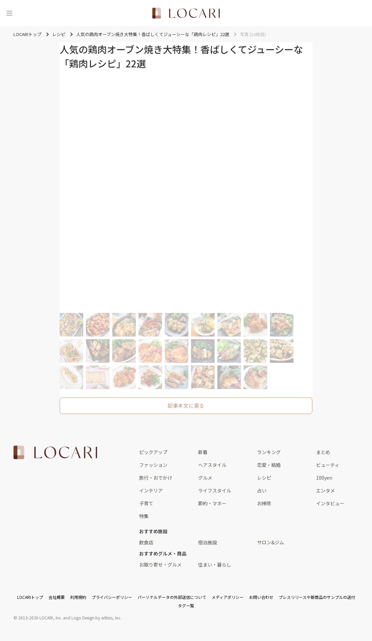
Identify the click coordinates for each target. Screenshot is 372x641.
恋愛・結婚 (269, 464)
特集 (144, 516)
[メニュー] (9, 13)
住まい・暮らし (214, 564)
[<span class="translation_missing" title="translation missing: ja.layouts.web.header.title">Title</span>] (186, 13)
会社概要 (57, 597)
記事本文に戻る (186, 405)
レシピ (264, 477)
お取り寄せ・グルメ (160, 564)
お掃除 (264, 503)
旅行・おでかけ (155, 477)
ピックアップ (153, 452)
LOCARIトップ (30, 597)
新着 (203, 452)
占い (262, 490)
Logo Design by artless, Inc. (96, 617)
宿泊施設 (207, 542)
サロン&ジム (270, 542)
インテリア (151, 490)
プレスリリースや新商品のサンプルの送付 (317, 597)
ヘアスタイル (212, 464)
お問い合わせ (261, 597)
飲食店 (146, 542)
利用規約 (78, 597)
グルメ (205, 477)
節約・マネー (212, 503)
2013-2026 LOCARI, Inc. (40, 617)
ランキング (269, 452)
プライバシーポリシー (112, 597)
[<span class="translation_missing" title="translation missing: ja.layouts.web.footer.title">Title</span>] (55, 452)
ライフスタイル (214, 490)
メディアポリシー (228, 597)
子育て (146, 503)
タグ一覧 (186, 605)
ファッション (153, 464)
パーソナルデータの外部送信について (171, 597)
